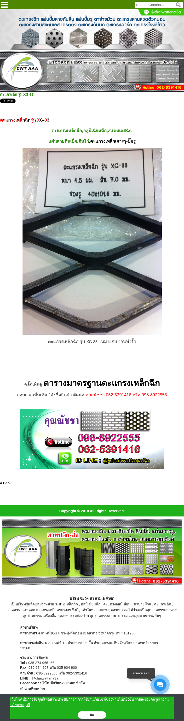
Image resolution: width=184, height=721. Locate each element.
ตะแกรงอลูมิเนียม (117, 604)
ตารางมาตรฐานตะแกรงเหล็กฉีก (101, 383)
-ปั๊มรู (131, 141)
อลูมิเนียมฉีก (90, 604)
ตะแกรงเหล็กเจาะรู (108, 141)
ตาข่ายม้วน (142, 604)
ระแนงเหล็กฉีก (66, 604)
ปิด (92, 715)
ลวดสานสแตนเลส (21, 610)
